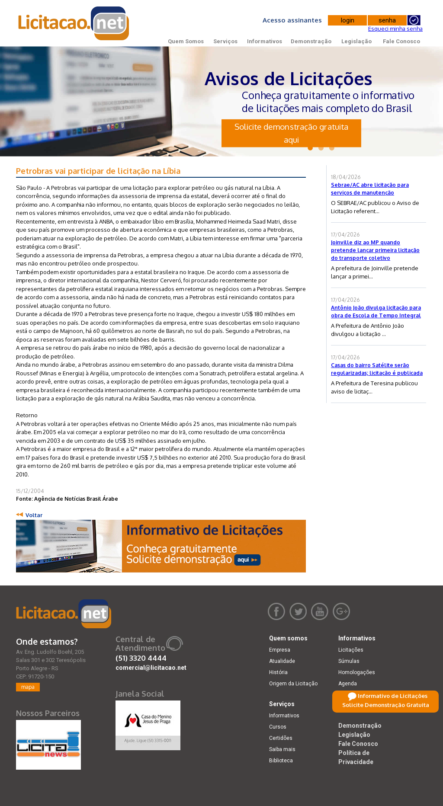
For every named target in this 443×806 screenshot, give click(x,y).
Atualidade (282, 661)
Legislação (356, 41)
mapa (28, 687)
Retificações (353, 695)
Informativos (264, 41)
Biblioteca (281, 761)
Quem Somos (186, 41)
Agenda (347, 684)
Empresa (279, 650)
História (278, 672)
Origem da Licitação (293, 684)
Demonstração (311, 41)
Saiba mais (282, 749)
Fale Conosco (401, 41)
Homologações (356, 672)
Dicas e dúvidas (357, 706)
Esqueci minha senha (395, 28)
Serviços (225, 41)
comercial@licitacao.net (151, 667)
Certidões (280, 738)
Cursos (277, 727)
